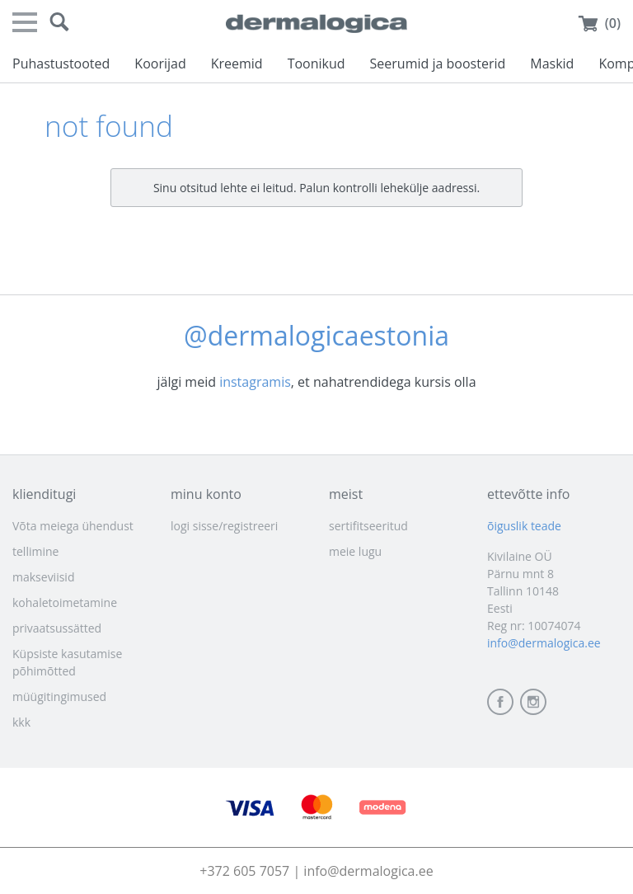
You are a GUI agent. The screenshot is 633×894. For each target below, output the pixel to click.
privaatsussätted (56, 628)
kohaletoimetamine (64, 602)
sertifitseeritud (368, 526)
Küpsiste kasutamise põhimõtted (67, 662)
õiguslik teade (524, 526)
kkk (21, 722)
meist (346, 494)
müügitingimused (59, 696)
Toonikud (316, 63)
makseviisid (43, 577)
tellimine (35, 551)
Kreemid (237, 63)
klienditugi (44, 494)
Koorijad (159, 63)
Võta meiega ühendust (73, 526)
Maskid (552, 63)
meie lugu (355, 551)
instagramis (255, 382)
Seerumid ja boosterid (438, 63)
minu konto (206, 494)
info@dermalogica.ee (544, 643)
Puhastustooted (61, 63)
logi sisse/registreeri (224, 526)
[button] (59, 22)
